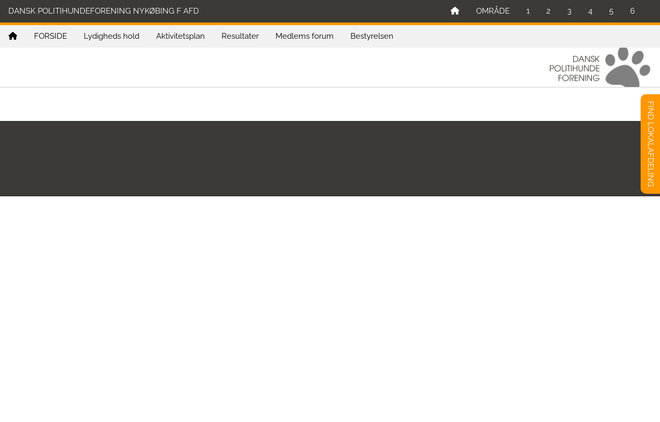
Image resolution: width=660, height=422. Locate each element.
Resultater (240, 36)
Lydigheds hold (111, 36)
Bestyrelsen (371, 36)
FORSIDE (50, 36)
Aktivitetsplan (180, 36)
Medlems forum (305, 36)
